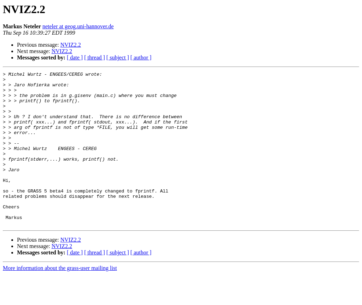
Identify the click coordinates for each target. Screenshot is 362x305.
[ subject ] (117, 57)
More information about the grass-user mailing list (60, 299)
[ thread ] (94, 57)
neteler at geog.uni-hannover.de (78, 26)
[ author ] (141, 57)
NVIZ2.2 (70, 45)
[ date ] (75, 57)
